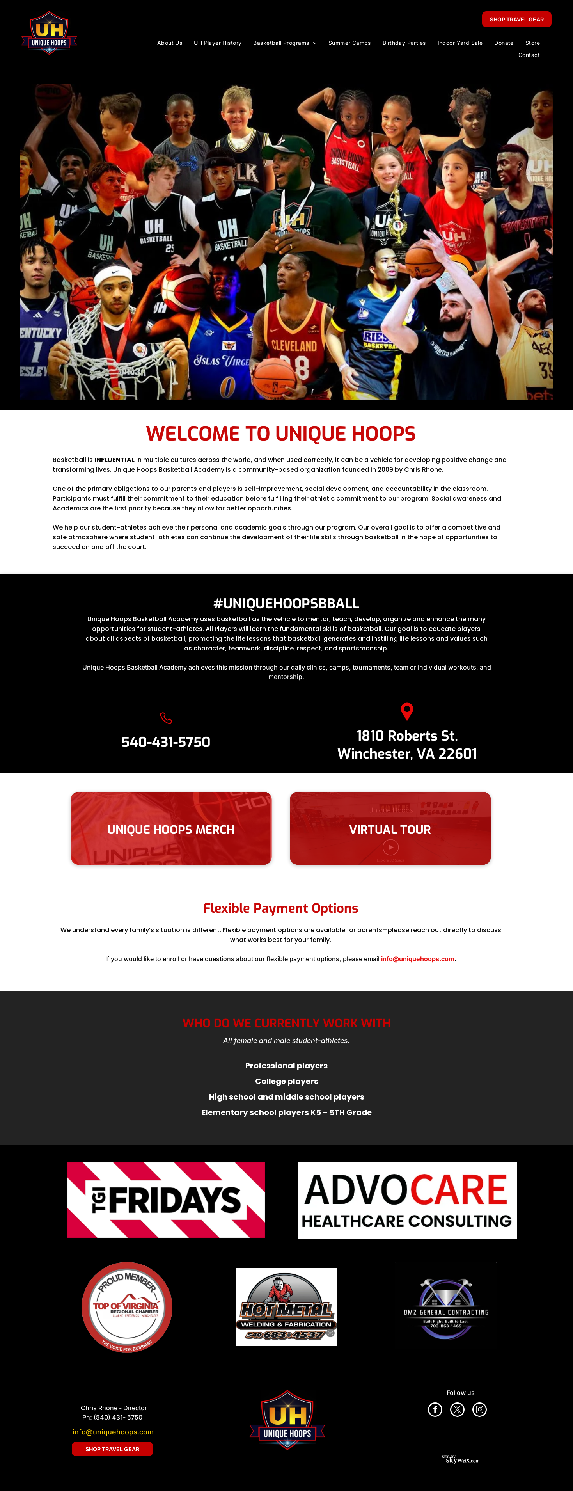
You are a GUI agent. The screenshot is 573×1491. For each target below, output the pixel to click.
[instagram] (479, 1410)
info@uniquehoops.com (113, 1432)
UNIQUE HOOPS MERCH (159, 830)
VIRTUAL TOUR (402, 830)
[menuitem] (169, 43)
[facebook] (435, 1410)
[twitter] (457, 1410)
